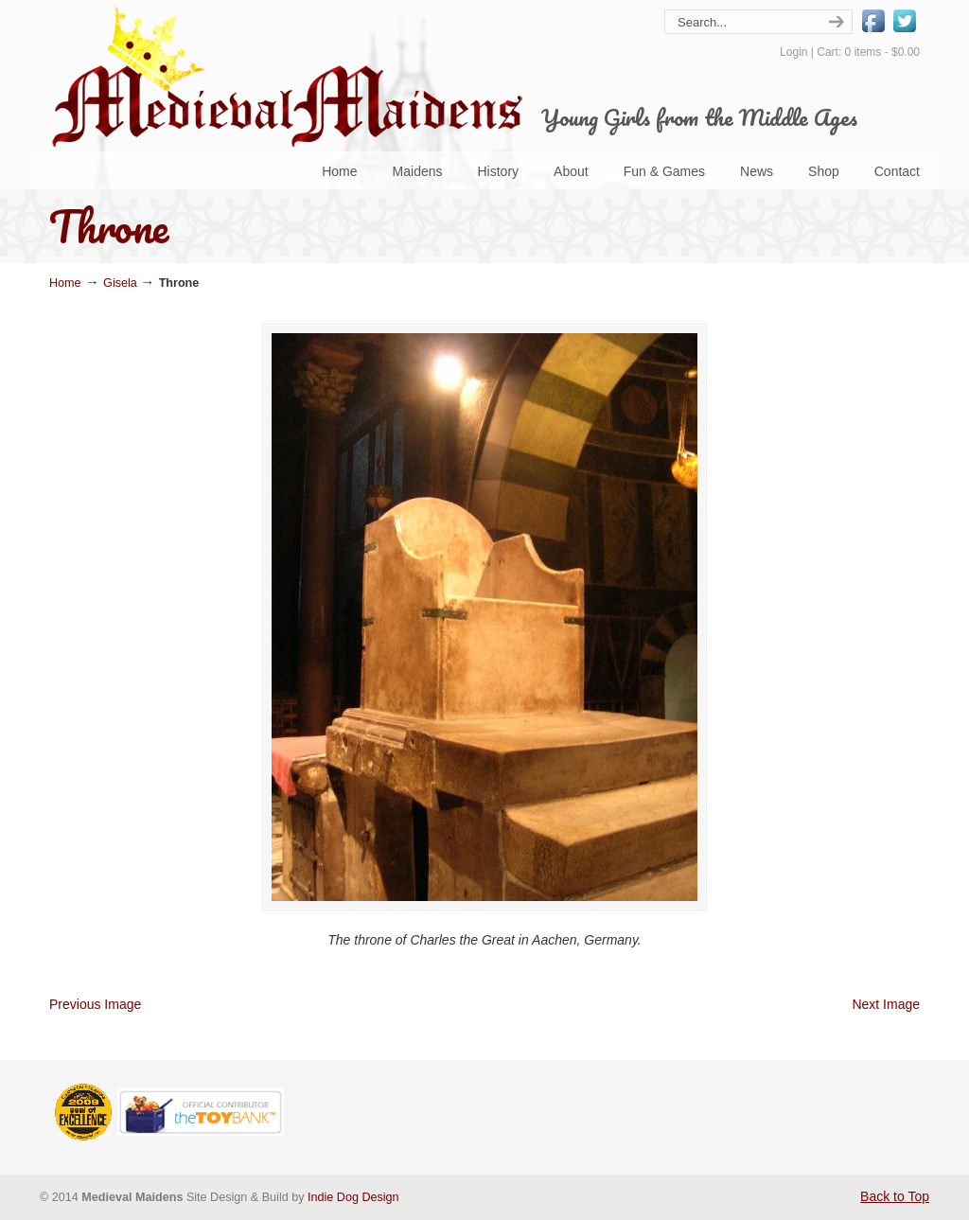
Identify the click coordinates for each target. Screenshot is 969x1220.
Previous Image (95, 1004)
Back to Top (894, 1196)
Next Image (886, 1004)
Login (793, 52)
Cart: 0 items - (868, 52)
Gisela (120, 283)
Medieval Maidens (285, 76)
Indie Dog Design (353, 1197)
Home (65, 283)
